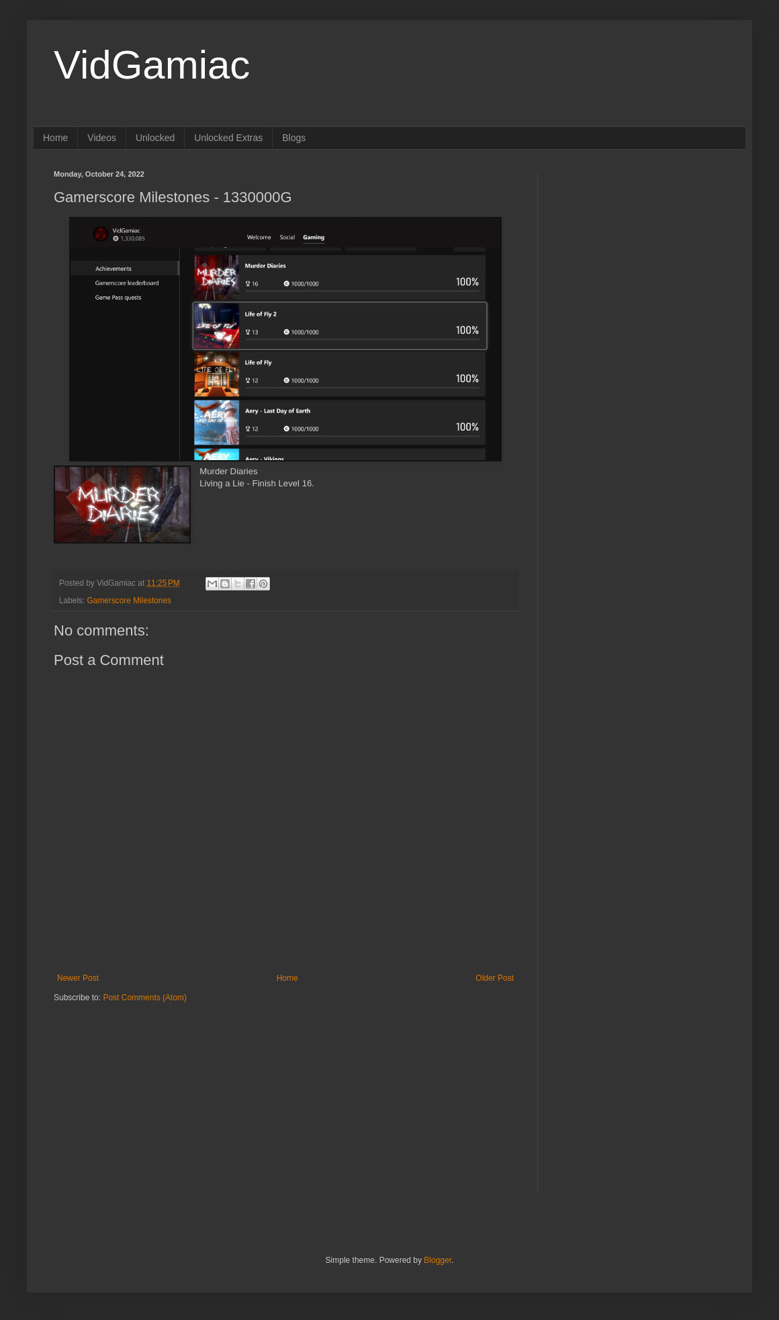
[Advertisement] (138, 1087)
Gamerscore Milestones (129, 600)
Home (55, 137)
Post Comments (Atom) (145, 997)
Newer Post (78, 978)
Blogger (437, 1260)
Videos (101, 137)
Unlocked (155, 137)
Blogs (294, 137)
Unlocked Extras (228, 137)
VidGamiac (152, 64)
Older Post (494, 978)
